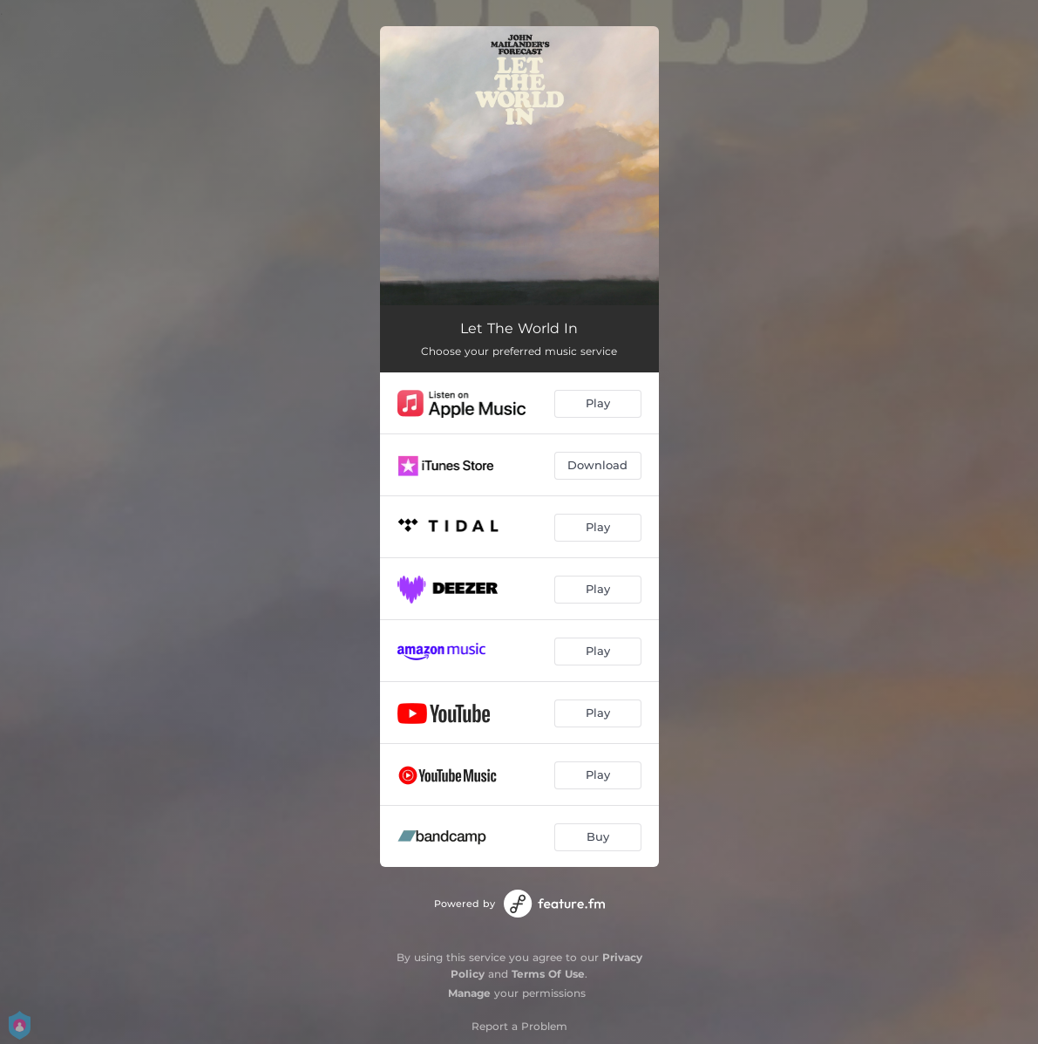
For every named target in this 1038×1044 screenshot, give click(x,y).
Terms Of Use (548, 973)
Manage (469, 993)
